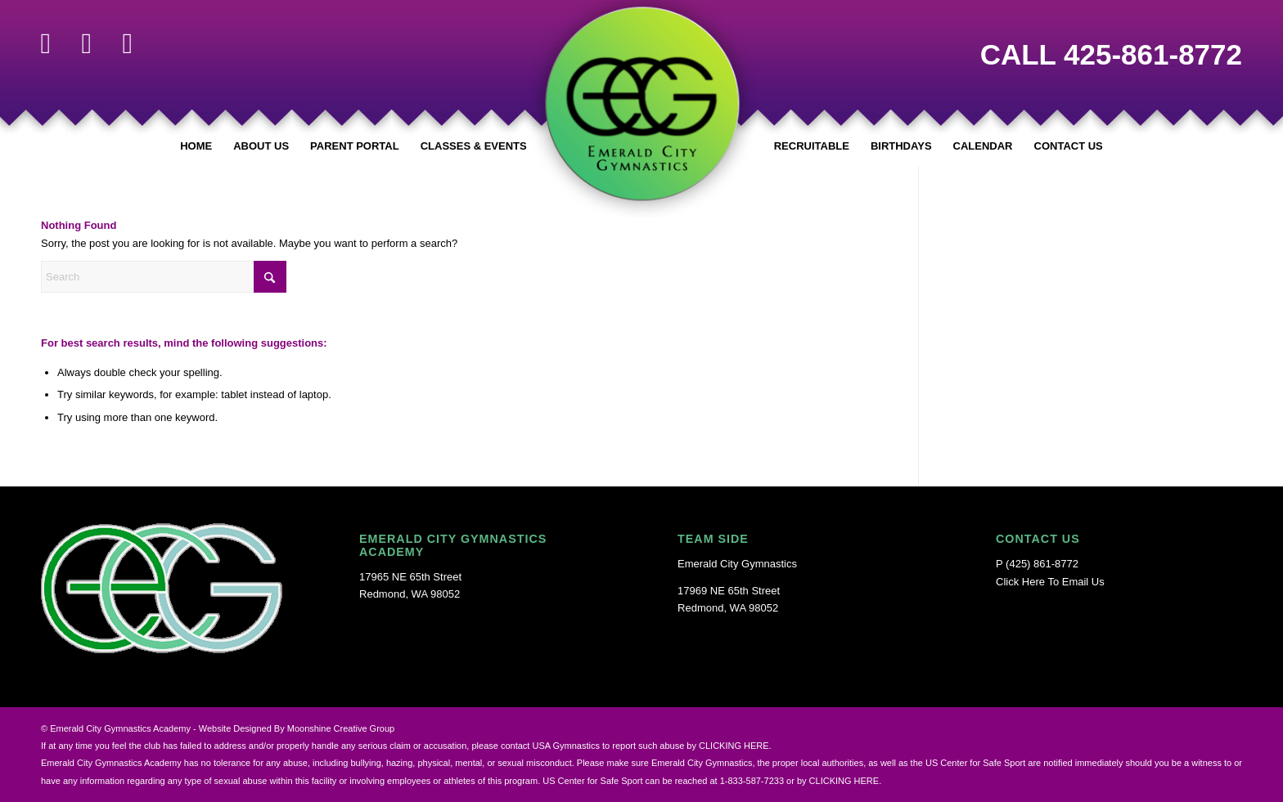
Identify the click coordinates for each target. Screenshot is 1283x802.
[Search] (163, 277)
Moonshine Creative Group (340, 728)
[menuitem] (196, 146)
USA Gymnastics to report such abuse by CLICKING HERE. (651, 745)
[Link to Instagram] (86, 43)
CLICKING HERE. (845, 781)
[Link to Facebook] (46, 43)
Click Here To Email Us (1050, 582)
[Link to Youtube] (127, 43)
